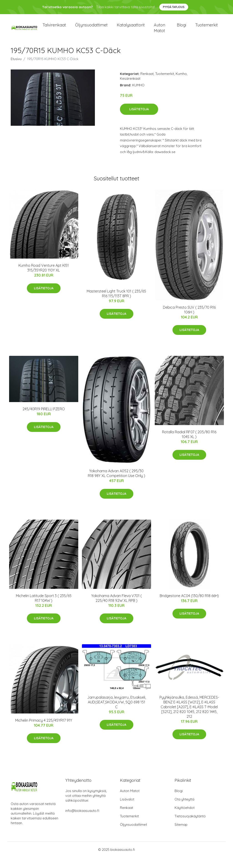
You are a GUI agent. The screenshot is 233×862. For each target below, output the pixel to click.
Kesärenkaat (130, 83)
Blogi (181, 27)
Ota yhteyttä (184, 804)
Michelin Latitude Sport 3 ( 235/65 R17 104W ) (43, 602)
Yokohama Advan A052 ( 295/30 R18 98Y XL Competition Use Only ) (116, 477)
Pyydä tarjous (174, 7)
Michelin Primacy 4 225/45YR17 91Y (43, 725)
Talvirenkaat (54, 27)
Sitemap (181, 829)
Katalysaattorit (131, 27)
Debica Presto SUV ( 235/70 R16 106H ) (189, 314)
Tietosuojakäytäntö (190, 820)
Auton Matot (129, 795)
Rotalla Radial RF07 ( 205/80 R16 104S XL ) (189, 439)
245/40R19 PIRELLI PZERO (44, 413)
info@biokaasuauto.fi (82, 815)
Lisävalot (127, 804)
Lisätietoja (139, 114)
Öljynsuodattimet (91, 27)
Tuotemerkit (206, 27)
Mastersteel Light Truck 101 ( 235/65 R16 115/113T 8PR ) (116, 298)
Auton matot (159, 30)
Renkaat (147, 78)
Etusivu (16, 63)
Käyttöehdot (185, 812)
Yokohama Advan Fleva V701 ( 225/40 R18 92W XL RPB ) (116, 602)
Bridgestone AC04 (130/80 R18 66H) (189, 600)
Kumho (181, 78)
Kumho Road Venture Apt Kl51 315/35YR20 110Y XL (43, 272)
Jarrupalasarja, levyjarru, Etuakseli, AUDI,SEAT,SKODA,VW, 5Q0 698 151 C (116, 707)
